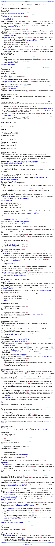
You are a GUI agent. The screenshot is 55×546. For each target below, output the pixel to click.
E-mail (29, 543)
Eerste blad (3, 1)
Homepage (27, 543)
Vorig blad (5, 1)
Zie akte (30, 4)
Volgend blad (49, 1)
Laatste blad (52, 1)
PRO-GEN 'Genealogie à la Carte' (28, 544)
